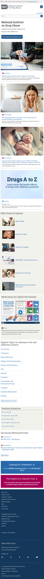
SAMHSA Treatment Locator (17, 468)
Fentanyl (4, 377)
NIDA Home (4, 492)
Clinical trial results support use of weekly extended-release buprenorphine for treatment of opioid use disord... (21, 161)
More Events (4, 455)
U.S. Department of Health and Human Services (13, 566)
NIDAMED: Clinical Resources (8, 499)
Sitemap (3, 526)
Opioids (3, 373)
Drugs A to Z (6, 204)
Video (5, 328)
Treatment (5, 353)
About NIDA (4, 506)
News (2, 504)
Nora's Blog (7, 73)
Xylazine (4, 388)
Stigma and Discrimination (11, 361)
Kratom (3, 396)
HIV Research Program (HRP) (9, 416)
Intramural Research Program (8, 550)
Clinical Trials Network (7, 419)
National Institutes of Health (8, 569)
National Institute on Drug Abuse (9, 571)
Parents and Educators (9, 365)
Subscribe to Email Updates (8, 532)
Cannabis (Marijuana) (9, 392)
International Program (7, 426)
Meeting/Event (7, 436)
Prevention (5, 349)
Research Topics (5, 494)
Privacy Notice (4, 508)
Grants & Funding (5, 501)
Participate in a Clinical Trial (22, 478)
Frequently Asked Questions (8, 521)
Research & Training (6, 497)
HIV (2, 369)
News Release (7, 114)
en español (40, 13)
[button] (41, 6)
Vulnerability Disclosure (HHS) (8, 514)
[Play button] (20, 312)
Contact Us (4, 523)
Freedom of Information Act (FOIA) (10, 516)
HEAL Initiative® (6, 412)
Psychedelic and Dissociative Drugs (8, 382)
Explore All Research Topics (8, 401)
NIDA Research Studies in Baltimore (10, 547)
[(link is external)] (11, 557)
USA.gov (3, 573)
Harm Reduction (7, 357)
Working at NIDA (5, 518)
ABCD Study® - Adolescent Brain (10, 422)
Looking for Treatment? (22, 464)
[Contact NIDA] (2, 557)
